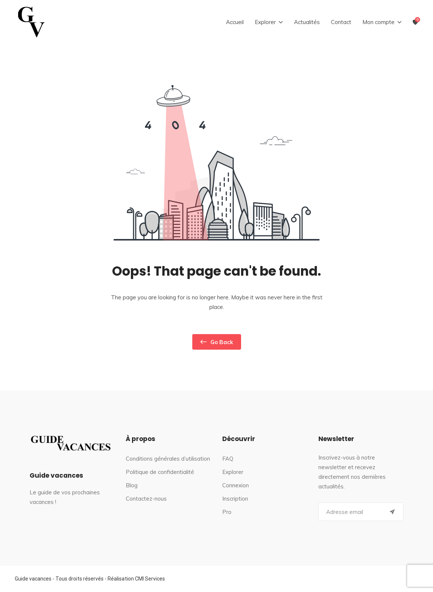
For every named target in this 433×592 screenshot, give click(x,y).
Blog (132, 485)
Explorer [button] (265, 22)
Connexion (235, 485)
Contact (341, 22)
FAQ (227, 458)
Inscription (235, 498)
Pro (226, 511)
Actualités (307, 22)
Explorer (232, 471)
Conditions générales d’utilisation (168, 458)
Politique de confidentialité (160, 471)
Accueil (235, 22)
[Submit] (392, 511)
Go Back (216, 342)
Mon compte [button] (378, 22)
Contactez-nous (146, 498)
